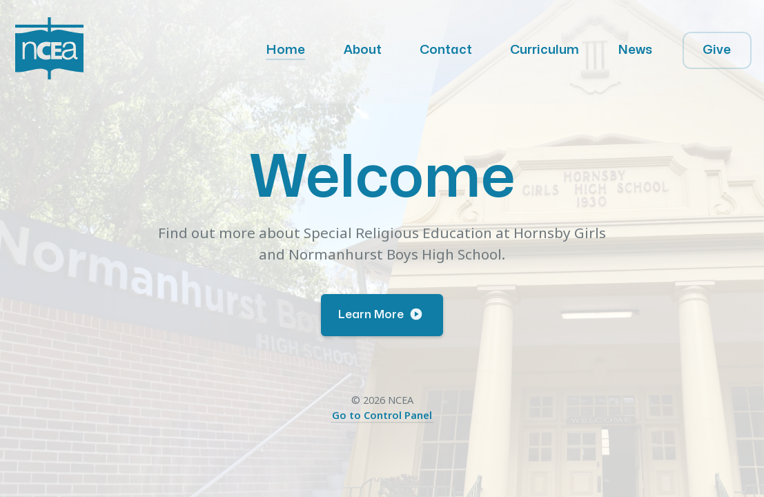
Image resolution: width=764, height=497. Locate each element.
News (635, 49)
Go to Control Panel (382, 415)
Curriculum (544, 49)
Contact (446, 49)
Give (717, 49)
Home (285, 49)
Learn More (380, 314)
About (363, 49)
